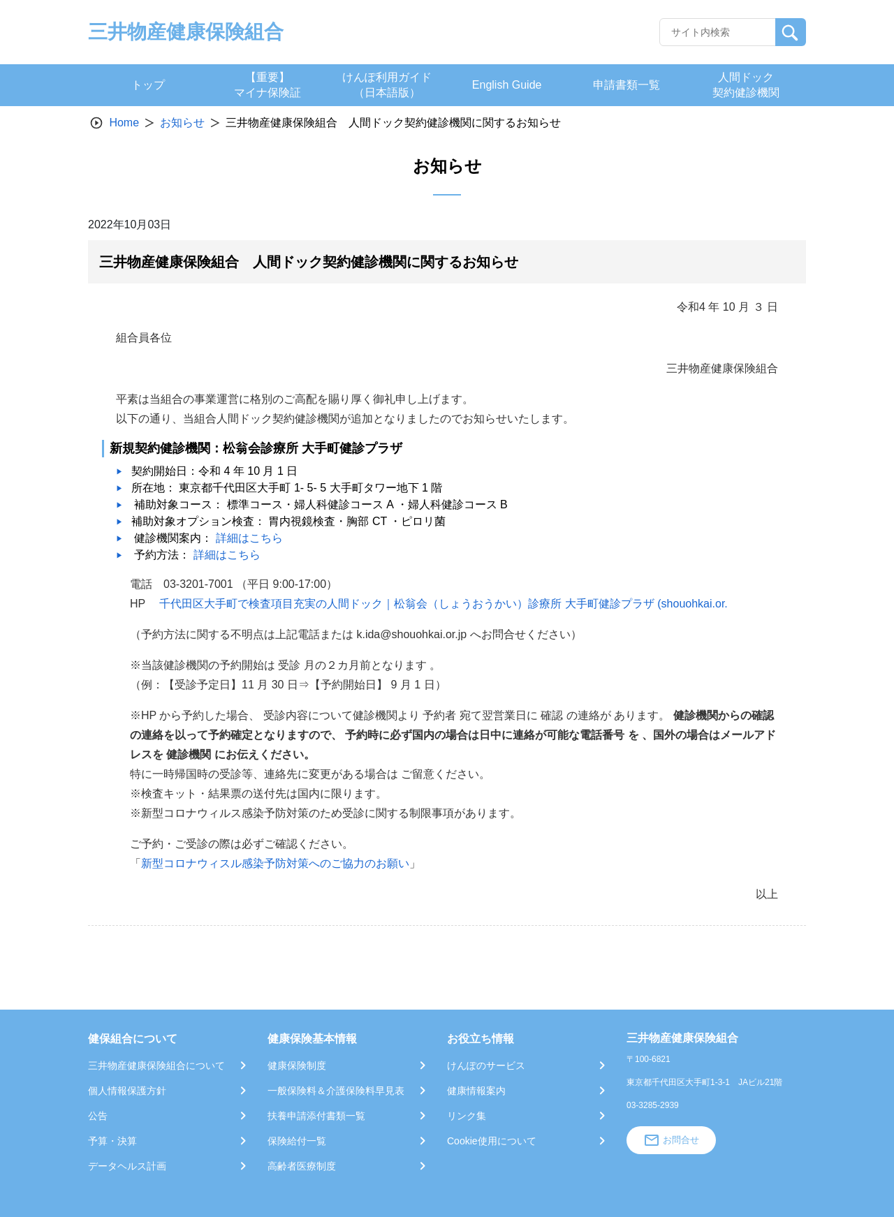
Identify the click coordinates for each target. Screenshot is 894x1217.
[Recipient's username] (717, 32)
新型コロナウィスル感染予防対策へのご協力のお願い (275, 863)
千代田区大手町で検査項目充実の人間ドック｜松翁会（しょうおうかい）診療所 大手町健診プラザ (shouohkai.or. (443, 604)
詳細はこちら (249, 538)
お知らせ (182, 122)
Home (124, 122)
